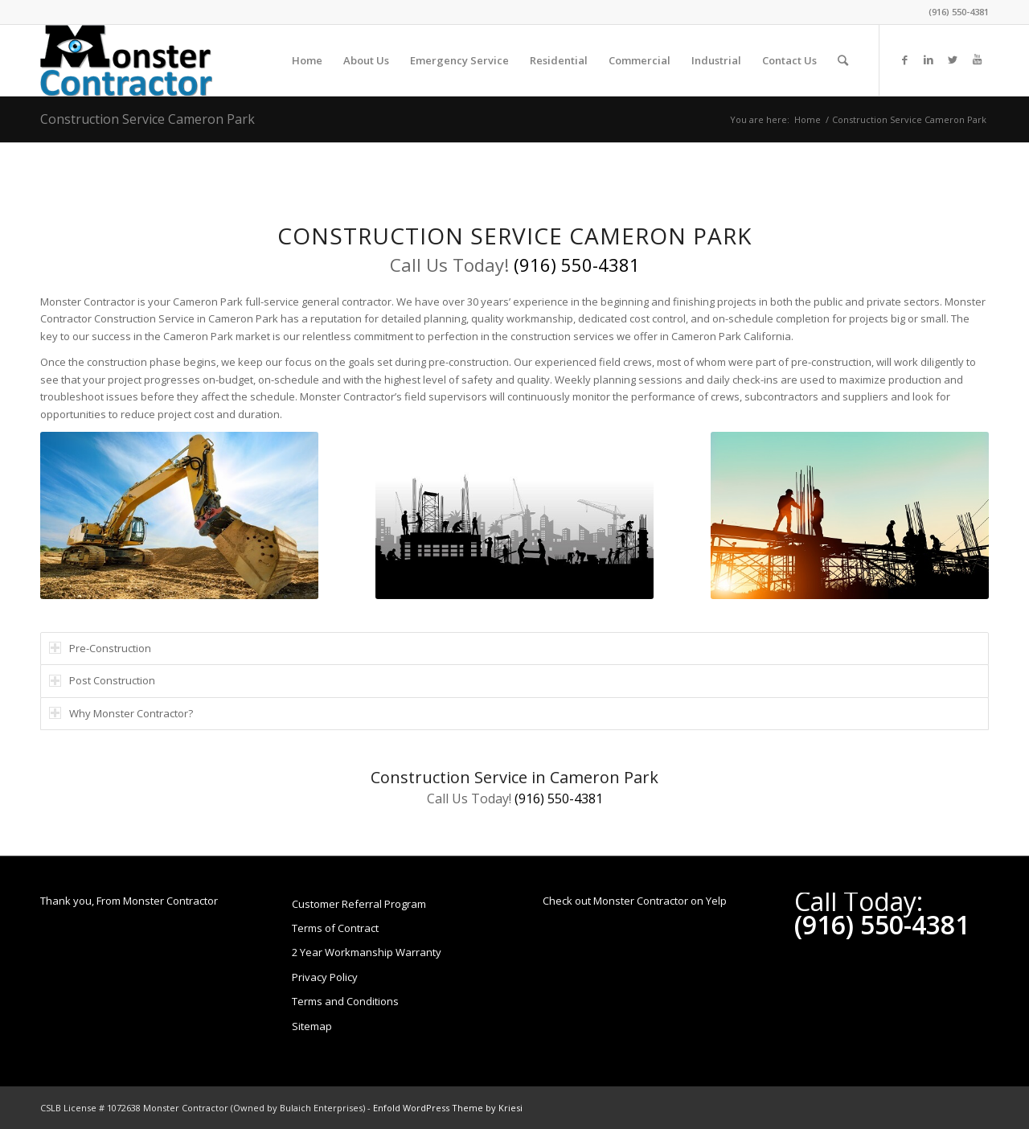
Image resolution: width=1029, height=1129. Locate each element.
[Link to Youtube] (977, 59)
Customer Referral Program (359, 904)
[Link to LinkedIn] (928, 59)
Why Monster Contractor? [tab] (121, 713)
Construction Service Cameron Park (147, 119)
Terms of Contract (335, 928)
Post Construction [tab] (102, 680)
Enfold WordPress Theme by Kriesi (448, 1108)
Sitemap (312, 1026)
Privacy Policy (325, 977)
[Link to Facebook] (904, 59)
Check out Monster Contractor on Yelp (635, 900)
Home (807, 119)
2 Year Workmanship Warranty (366, 952)
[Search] (843, 60)
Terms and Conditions (345, 1001)
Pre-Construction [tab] (100, 648)
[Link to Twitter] (953, 59)
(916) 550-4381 (959, 12)
